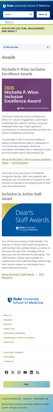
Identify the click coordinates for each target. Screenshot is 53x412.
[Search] (31, 14)
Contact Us (8, 361)
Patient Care (9, 328)
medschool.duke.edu (11, 398)
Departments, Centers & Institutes (19, 337)
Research (7, 324)
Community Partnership (14, 333)
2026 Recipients (20, 162)
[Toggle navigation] (43, 14)
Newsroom (8, 342)
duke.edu (27, 398)
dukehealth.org (41, 398)
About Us (7, 315)
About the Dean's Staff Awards (18, 274)
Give (26, 384)
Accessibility (8, 356)
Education (7, 319)
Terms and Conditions (13, 352)
